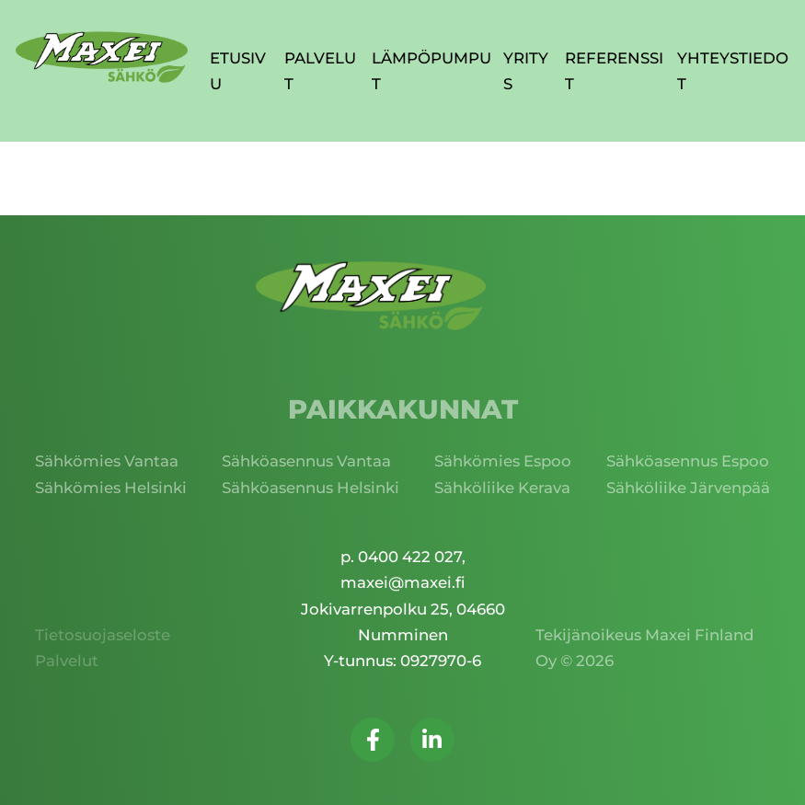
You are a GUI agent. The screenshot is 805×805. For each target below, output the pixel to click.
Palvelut (66, 660)
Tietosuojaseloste (102, 635)
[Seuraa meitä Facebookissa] (373, 740)
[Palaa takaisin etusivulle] (102, 58)
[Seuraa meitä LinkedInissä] (432, 740)
